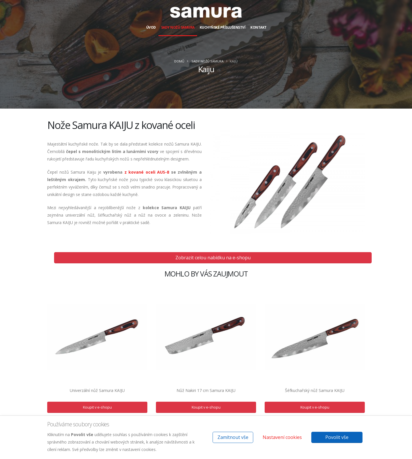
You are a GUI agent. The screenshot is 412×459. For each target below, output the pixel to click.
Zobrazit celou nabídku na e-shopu (213, 257)
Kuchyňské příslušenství (222, 27)
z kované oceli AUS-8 (145, 172)
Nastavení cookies (282, 437)
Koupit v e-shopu (97, 407)
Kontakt (258, 27)
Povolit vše (336, 437)
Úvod (151, 27)
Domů (179, 61)
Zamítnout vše (232, 437)
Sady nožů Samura (178, 27)
